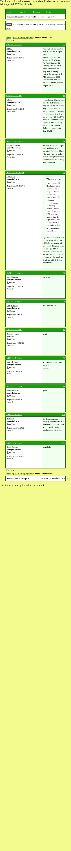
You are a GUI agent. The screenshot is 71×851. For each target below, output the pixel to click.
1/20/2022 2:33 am (14, 301)
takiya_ (10, 100)
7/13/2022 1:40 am (14, 414)
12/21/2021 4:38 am (14, 273)
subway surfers (46, 368)
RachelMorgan (13, 334)
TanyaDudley (12, 305)
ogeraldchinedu (13, 145)
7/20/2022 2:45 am (14, 443)
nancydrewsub (13, 362)
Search (22, 12)
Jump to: (18, 478)
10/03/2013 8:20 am (14, 141)
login (42, 17)
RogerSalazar (12, 447)
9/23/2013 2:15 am (14, 95)
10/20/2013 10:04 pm (15, 172)
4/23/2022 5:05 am (14, 358)
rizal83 (9, 48)
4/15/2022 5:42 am (14, 329)
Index (9, 12)
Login (48, 12)
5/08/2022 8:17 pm (14, 386)
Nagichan (11, 177)
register (50, 17)
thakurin (10, 419)
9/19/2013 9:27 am (14, 44)
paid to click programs (23, 37)
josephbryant (12, 277)
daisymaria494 (13, 390)
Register (36, 12)
